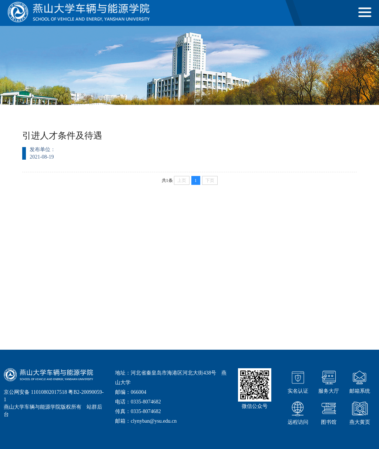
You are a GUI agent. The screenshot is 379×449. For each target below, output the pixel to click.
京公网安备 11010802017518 (35, 392)
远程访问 (298, 412)
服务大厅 (328, 381)
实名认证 (298, 381)
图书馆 (328, 412)
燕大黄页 (359, 412)
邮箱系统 (359, 381)
